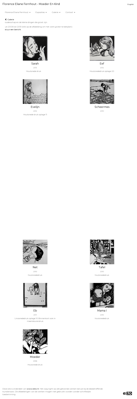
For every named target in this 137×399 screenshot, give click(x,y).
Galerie (9, 19)
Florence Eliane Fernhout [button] (18, 12)
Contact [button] (70, 12)
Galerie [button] (56, 12)
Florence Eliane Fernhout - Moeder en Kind (31, 4)
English (130, 4)
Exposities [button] (41, 12)
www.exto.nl (33, 389)
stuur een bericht (13, 29)
